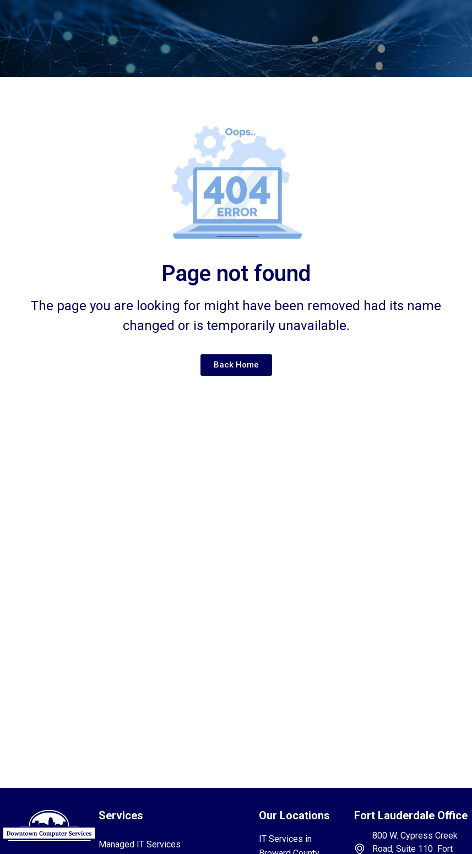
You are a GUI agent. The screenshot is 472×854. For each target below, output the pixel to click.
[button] (225, 24)
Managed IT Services (140, 844)
